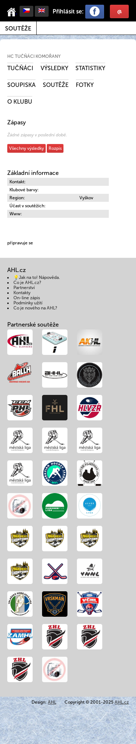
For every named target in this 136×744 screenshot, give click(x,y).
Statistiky (90, 68)
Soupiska (21, 84)
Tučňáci (20, 68)
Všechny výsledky (26, 148)
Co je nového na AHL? (35, 308)
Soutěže (18, 28)
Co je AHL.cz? (27, 282)
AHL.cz (122, 702)
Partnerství (24, 287)
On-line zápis (26, 297)
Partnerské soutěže (33, 324)
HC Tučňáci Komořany (34, 56)
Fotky (85, 84)
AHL (52, 702)
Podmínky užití (27, 302)
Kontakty (21, 292)
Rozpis (55, 148)
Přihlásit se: (68, 11)
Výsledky (54, 68)
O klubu (19, 101)
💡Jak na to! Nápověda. (36, 277)
